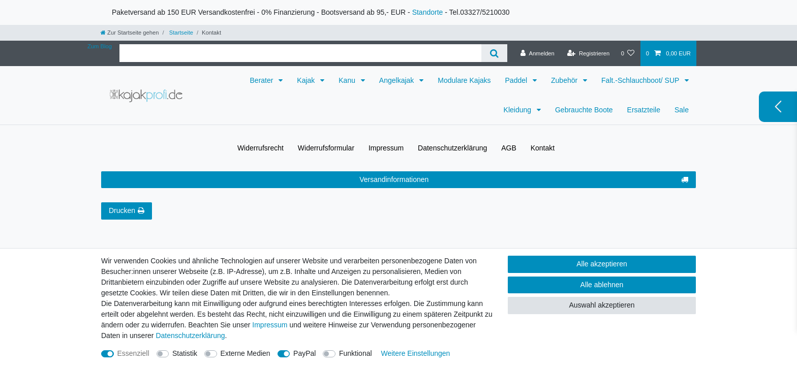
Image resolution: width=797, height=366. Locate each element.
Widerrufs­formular (326, 148)
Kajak (307, 80)
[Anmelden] (537, 53)
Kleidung (518, 110)
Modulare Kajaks (464, 80)
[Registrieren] (588, 53)
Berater (262, 80)
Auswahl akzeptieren (601, 305)
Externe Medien (245, 353)
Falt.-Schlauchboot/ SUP (641, 80)
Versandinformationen (523, 180)
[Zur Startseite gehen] (130, 32)
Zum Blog (99, 46)
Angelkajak (397, 80)
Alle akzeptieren (601, 264)
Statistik (184, 353)
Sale (682, 110)
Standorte (427, 12)
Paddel (517, 80)
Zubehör (565, 80)
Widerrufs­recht (260, 148)
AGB (508, 148)
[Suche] (494, 53)
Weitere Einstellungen (415, 353)
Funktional (355, 353)
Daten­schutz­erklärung (452, 148)
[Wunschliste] (627, 53)
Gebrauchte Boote (584, 110)
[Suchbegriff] (300, 53)
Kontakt (543, 148)
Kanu (348, 80)
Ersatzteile (643, 110)
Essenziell (133, 353)
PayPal (304, 353)
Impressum (386, 148)
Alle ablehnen (602, 285)
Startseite (180, 32)
